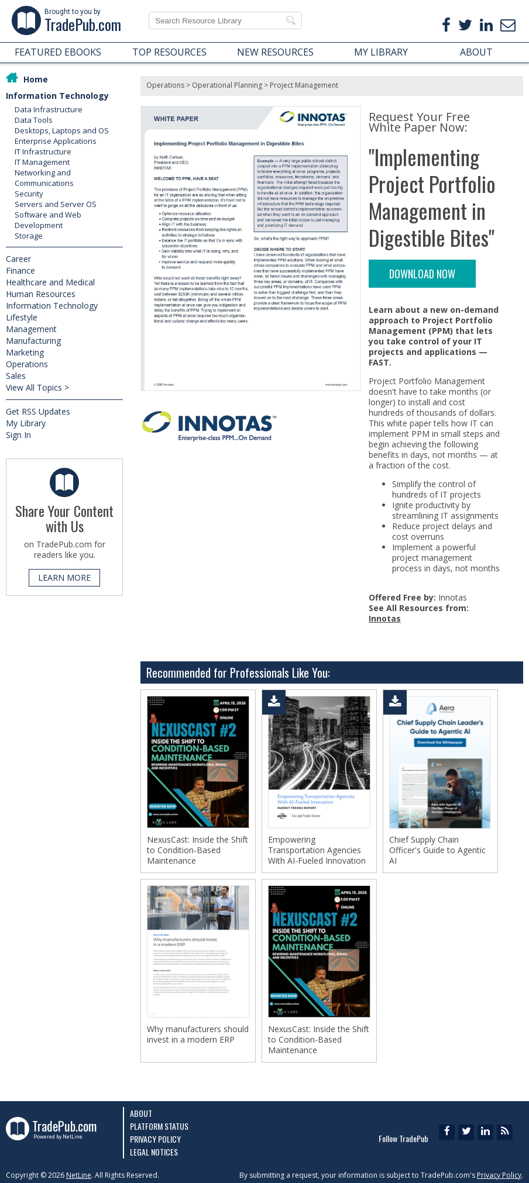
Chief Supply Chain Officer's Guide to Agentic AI (437, 850)
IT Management (42, 162)
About (141, 1113)
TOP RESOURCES (169, 52)
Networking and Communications (44, 177)
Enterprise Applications (56, 141)
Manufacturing (33, 340)
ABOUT (476, 52)
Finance (20, 270)
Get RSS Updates (38, 411)
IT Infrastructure (43, 151)
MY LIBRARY (381, 52)
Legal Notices (154, 1152)
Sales (16, 375)
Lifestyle (21, 317)
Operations (27, 364)
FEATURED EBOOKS (58, 52)
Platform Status (159, 1126)
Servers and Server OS (56, 204)
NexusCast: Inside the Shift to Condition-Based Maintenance (197, 850)
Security (29, 193)
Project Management (304, 85)
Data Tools (34, 120)
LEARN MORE (64, 577)
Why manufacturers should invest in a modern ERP (198, 1034)
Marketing (25, 352)
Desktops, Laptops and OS (62, 130)
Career (18, 258)
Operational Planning (227, 85)
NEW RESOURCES (275, 52)
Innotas (385, 618)
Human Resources (40, 293)
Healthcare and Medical (50, 282)
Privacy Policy (155, 1139)
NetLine (78, 1175)
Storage (29, 235)
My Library (26, 423)
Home (35, 79)
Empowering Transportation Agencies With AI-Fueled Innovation (317, 850)
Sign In (18, 434)
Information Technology (57, 95)
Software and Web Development (48, 219)
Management (31, 328)
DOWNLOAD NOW (422, 273)
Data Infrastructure (49, 109)
